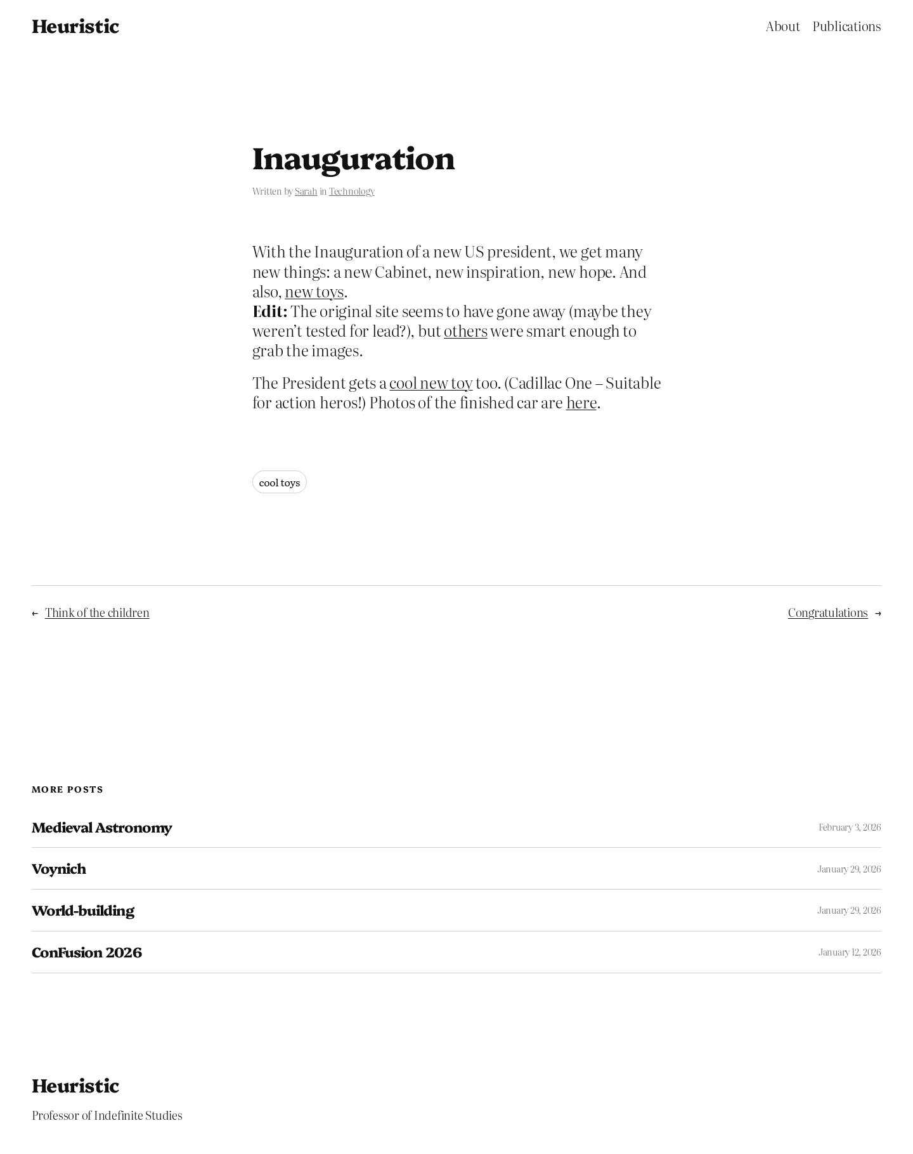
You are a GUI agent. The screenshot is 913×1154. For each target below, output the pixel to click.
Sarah (306, 191)
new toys (314, 291)
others (466, 330)
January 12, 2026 (850, 951)
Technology (352, 191)
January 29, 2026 (849, 868)
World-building (83, 910)
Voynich (59, 868)
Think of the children (97, 612)
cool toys (279, 481)
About (783, 25)
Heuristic (75, 24)
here (581, 402)
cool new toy (430, 382)
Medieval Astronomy (102, 827)
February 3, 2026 (850, 826)
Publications (846, 25)
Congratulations (828, 612)
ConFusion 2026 (86, 952)
